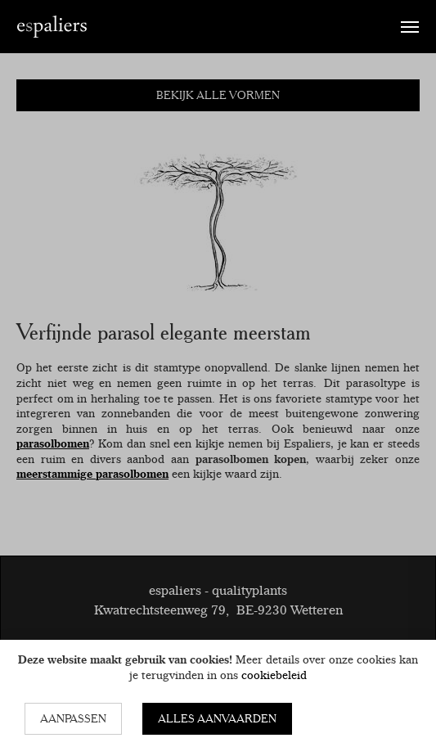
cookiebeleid (274, 675)
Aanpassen (73, 718)
